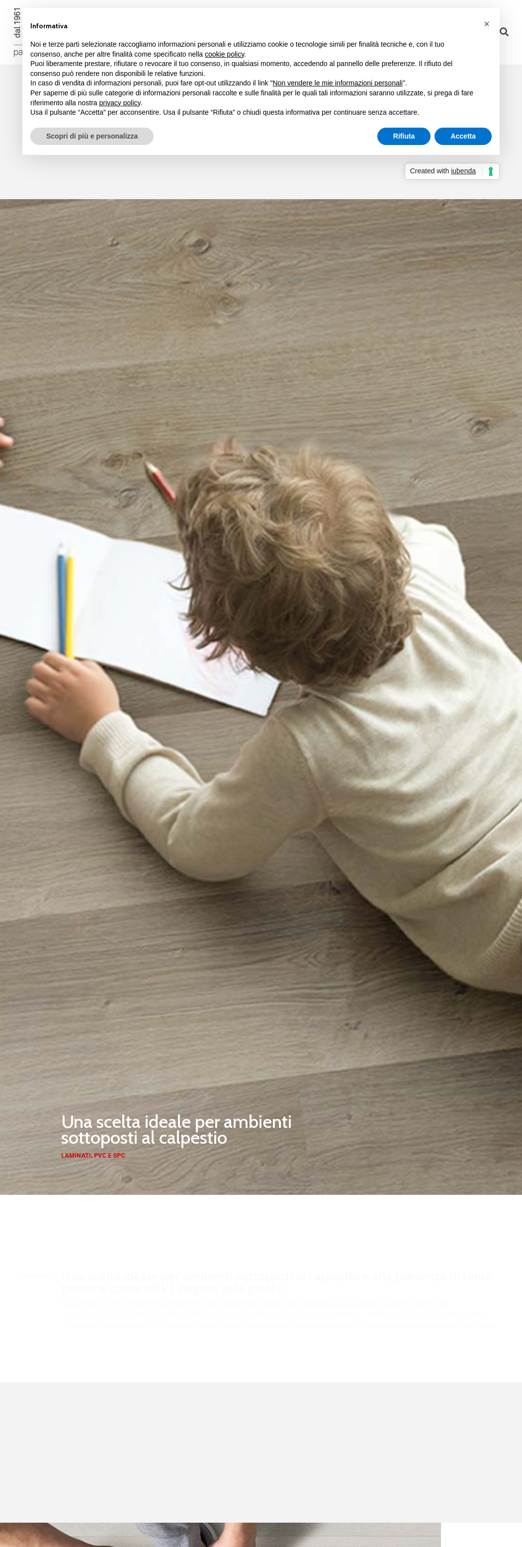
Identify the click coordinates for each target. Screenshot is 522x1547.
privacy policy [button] (120, 103)
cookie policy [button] (224, 54)
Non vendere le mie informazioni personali (337, 83)
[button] (487, 24)
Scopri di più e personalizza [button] (92, 136)
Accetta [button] (463, 136)
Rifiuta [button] (404, 136)
